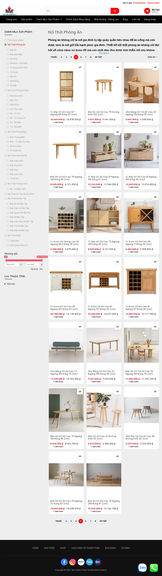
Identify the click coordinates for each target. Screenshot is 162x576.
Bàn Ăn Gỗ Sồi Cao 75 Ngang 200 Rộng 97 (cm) (103, 513)
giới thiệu (49, 548)
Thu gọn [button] (103, 53)
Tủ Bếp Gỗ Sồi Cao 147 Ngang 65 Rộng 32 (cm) (64, 114)
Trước (54, 57)
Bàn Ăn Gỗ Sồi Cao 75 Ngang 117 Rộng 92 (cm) (64, 513)
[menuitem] (11, 24)
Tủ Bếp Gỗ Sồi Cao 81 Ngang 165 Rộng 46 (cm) (140, 180)
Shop (63, 548)
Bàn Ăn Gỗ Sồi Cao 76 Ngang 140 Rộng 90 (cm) (65, 180)
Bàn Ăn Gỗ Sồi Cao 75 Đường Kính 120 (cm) (100, 114)
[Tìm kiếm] (115, 13)
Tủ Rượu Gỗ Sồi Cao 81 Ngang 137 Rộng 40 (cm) (102, 313)
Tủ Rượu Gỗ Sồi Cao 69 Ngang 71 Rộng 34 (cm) (139, 247)
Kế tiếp (98, 57)
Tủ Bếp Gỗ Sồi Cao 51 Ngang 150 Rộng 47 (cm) (102, 180)
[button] (152, 57)
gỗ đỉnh (125, 548)
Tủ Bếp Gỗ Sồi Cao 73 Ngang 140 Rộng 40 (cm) (102, 247)
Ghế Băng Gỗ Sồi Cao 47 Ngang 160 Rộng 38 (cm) (102, 380)
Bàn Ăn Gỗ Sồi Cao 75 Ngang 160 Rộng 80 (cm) (64, 446)
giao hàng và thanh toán (85, 548)
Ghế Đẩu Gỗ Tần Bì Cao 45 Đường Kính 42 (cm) (140, 446)
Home (35, 548)
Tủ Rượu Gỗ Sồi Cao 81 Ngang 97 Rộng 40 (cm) (139, 313)
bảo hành (110, 548)
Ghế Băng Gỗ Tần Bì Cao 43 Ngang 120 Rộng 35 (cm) (139, 114)
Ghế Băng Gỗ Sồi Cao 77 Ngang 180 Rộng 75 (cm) (64, 380)
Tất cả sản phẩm (16, 40)
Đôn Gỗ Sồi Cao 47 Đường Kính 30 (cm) (103, 446)
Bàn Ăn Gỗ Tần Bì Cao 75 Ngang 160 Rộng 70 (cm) (140, 380)
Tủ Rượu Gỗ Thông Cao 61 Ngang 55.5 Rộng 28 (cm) (65, 247)
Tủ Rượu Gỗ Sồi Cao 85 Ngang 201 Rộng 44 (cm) (65, 313)
